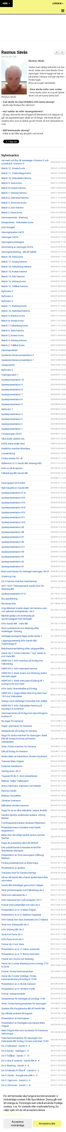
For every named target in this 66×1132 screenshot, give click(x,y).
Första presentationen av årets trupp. (20, 863)
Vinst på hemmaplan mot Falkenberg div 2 (22, 890)
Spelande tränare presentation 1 (17, 360)
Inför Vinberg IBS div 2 (12, 929)
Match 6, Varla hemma (12, 330)
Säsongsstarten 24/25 (12, 232)
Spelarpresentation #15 (13, 502)
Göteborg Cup (8, 576)
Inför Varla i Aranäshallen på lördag (19, 688)
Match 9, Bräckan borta (13, 315)
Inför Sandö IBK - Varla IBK (14, 623)
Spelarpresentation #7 (12, 537)
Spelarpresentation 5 (12, 404)
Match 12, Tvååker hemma (14, 286)
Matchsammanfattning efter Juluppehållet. (23, 648)
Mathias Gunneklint (11, 795)
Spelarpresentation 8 (12, 389)
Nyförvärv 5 (7, 291)
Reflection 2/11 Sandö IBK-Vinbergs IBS (21, 463)
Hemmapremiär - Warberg (14, 217)
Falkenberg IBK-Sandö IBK (14, 473)
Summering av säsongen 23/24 (17, 247)
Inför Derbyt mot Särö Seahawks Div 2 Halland (24, 919)
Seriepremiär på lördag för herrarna (19, 731)
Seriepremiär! (8, 365)
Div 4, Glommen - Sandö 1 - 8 (15, 1085)
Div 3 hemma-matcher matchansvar (19, 581)
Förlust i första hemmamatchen (17, 971)
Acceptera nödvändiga (17, 1123)
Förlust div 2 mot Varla (12, 944)
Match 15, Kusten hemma (14, 271)
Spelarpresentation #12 (13, 512)
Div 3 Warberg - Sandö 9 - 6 (15, 1065)
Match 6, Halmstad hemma (15, 197)
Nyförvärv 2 (7, 370)
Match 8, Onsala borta (12, 320)
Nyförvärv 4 (7, 296)
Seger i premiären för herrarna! (16, 726)
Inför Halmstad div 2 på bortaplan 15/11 (21, 900)
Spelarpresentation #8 (12, 532)
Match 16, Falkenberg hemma (16, 266)
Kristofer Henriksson (11, 766)
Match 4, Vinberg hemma (14, 340)
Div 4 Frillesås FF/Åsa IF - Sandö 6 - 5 (20, 1070)
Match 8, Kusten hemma (13, 188)
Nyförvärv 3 (7, 301)
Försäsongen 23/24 (11, 433)
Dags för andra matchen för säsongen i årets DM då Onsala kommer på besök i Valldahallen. (24, 738)
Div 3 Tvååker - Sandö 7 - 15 (15, 1055)
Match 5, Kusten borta (12, 335)
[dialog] (33, 1110)
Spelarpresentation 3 (12, 419)
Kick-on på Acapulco (12, 468)
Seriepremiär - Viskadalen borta (17, 222)
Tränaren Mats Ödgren (12, 761)
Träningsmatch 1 (9, 374)
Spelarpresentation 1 (12, 429)
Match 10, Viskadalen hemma (16, 178)
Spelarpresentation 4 (12, 414)
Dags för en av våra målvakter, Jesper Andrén (24, 810)
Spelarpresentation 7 (12, 394)
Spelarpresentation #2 (12, 561)
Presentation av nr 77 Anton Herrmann (20, 954)
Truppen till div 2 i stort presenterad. (19, 776)
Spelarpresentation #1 (12, 566)
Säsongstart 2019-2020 (13, 483)
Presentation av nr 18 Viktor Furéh (18, 988)
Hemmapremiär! (9, 350)
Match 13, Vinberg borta (13, 281)
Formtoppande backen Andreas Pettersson (23, 823)
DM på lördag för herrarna (14, 751)
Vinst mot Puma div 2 (12, 934)
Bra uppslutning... (10, 598)
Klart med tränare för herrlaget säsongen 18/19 (25, 571)
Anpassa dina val (13, 1114)
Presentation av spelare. (13, 868)
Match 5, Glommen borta (13, 202)
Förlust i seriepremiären (13, 993)
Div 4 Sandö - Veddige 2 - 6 (15, 1050)
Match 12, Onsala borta (13, 168)
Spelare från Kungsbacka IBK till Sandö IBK (23, 1008)
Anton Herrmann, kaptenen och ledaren (21, 786)
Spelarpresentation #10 (13, 522)
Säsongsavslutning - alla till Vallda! (18, 252)
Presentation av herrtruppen (15, 1018)
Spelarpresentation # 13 (13, 593)
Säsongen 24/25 (9, 237)
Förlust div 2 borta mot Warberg (17, 959)
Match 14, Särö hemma (13, 276)
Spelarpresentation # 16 (13, 492)
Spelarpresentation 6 (12, 399)
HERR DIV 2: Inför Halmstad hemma (19, 668)
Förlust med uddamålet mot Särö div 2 (20, 905)
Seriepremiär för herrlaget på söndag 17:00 (23, 998)
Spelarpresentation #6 (12, 542)
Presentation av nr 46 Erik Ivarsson (18, 984)
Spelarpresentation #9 (12, 527)
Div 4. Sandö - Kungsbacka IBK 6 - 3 (19, 1075)
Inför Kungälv (8, 227)
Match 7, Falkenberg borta (14, 325)
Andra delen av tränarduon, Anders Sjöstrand (24, 756)
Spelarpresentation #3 (12, 556)
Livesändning (8, 453)
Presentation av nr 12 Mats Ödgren (18, 909)
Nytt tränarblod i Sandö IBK (15, 488)
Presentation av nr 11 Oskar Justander (20, 949)
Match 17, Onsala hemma (14, 261)
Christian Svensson (11, 800)
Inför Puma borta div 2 (12, 939)
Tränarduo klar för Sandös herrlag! (18, 872)
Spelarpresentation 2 (12, 424)
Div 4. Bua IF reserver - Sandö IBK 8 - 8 (20, 1060)
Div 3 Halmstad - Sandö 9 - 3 (15, 1046)
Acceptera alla (47, 1123)
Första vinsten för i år (12, 458)
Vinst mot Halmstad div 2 (14, 895)
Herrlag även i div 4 (10, 771)
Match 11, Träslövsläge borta (16, 173)
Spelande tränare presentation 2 (17, 355)
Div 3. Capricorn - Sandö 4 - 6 (15, 1080)
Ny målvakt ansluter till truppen (16, 1013)
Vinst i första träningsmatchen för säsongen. (24, 1003)
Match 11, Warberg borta (14, 306)
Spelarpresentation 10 (12, 379)
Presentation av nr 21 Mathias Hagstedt (21, 914)
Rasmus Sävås (14, 52)
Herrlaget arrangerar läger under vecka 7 (21, 636)
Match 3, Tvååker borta (12, 345)
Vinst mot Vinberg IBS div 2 (15, 924)
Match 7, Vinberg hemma (14, 193)
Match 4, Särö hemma (12, 207)
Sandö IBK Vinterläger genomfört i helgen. (22, 885)
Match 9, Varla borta (11, 183)
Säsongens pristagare (12, 242)
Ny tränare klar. (8, 603)
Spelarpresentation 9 (12, 384)
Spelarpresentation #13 (13, 497)
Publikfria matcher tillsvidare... (16, 448)
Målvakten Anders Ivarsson (15, 805)
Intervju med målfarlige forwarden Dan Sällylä (24, 701)
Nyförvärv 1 (7, 409)
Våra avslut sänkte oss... (13, 438)
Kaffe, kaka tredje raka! (13, 443)
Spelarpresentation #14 (13, 507)
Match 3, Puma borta (11, 212)
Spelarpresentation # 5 (12, 547)
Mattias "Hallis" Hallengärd (15, 781)
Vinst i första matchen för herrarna (18, 746)
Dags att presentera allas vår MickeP (19, 843)
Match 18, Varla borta (12, 256)
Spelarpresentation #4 (12, 551)
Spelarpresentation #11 (13, 517)
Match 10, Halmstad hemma (15, 311)
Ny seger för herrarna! (12, 721)
